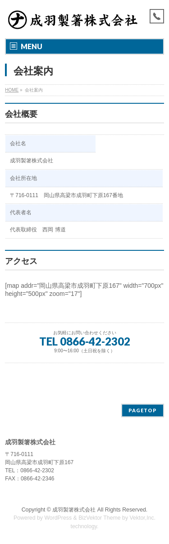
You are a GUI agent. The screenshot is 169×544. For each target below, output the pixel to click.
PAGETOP (142, 410)
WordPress (58, 518)
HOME (11, 90)
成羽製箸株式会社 (74, 510)
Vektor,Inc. (143, 518)
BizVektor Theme (99, 518)
